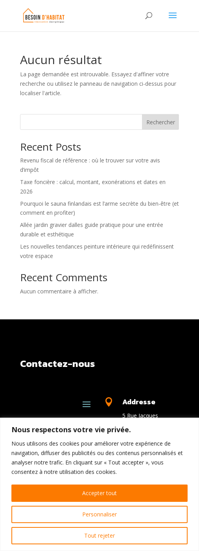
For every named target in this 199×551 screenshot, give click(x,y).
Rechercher (160, 122)
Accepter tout (99, 493)
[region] (99, 484)
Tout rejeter (99, 535)
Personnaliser (99, 514)
